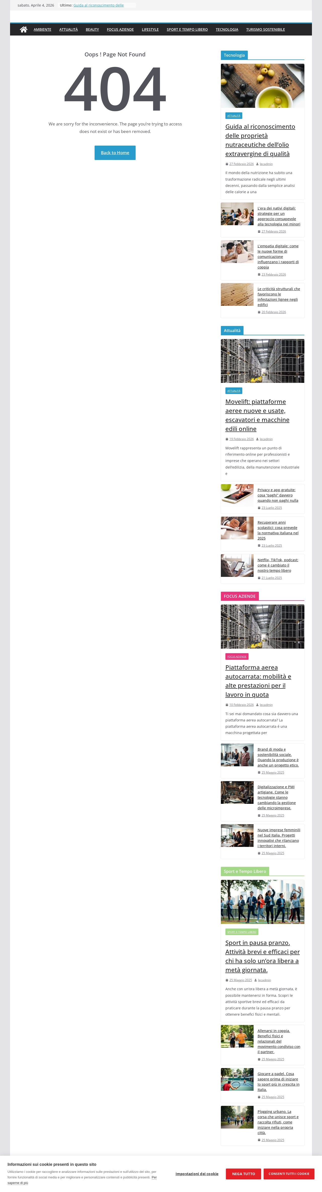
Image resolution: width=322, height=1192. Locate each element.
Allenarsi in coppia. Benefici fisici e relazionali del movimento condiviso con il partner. (279, 1041)
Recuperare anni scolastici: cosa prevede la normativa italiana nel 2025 (278, 530)
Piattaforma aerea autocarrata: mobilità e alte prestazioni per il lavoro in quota (258, 681)
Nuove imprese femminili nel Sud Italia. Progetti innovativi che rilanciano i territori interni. (279, 837)
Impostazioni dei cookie (197, 1174)
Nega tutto (243, 1174)
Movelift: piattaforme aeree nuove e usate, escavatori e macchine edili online (257, 415)
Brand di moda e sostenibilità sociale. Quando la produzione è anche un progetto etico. (278, 757)
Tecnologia (227, 29)
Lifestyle (150, 29)
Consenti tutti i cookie (289, 1174)
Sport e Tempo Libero (187, 29)
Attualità (68, 29)
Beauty (92, 29)
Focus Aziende (120, 29)
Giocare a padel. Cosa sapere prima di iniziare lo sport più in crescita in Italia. (279, 1081)
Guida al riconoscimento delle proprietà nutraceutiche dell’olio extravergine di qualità (260, 140)
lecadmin (266, 164)
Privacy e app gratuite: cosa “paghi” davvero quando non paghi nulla (278, 495)
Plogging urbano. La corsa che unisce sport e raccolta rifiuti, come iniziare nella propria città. (278, 1122)
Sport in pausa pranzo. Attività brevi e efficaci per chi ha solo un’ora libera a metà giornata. (262, 956)
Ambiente (42, 29)
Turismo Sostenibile (265, 29)
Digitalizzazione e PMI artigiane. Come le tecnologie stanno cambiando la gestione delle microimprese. (277, 797)
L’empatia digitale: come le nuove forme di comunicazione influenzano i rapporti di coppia (278, 257)
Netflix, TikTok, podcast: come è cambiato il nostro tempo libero (278, 565)
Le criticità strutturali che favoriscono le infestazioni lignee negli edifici (279, 296)
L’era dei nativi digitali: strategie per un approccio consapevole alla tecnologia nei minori (279, 216)
